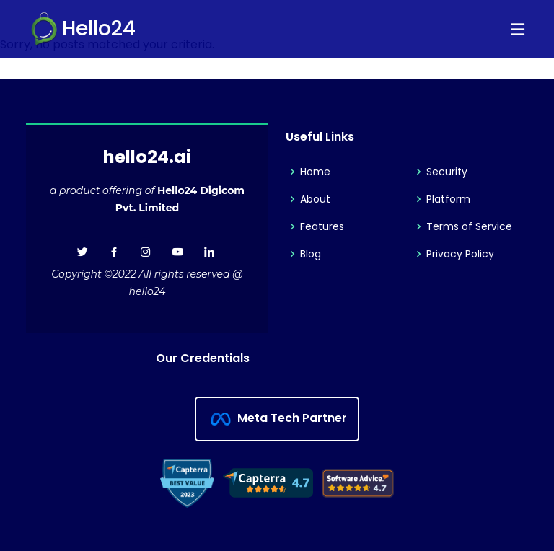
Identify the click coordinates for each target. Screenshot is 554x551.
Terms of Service (469, 226)
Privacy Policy (460, 254)
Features (322, 226)
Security (446, 172)
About (315, 199)
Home (315, 172)
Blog (310, 254)
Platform (448, 199)
